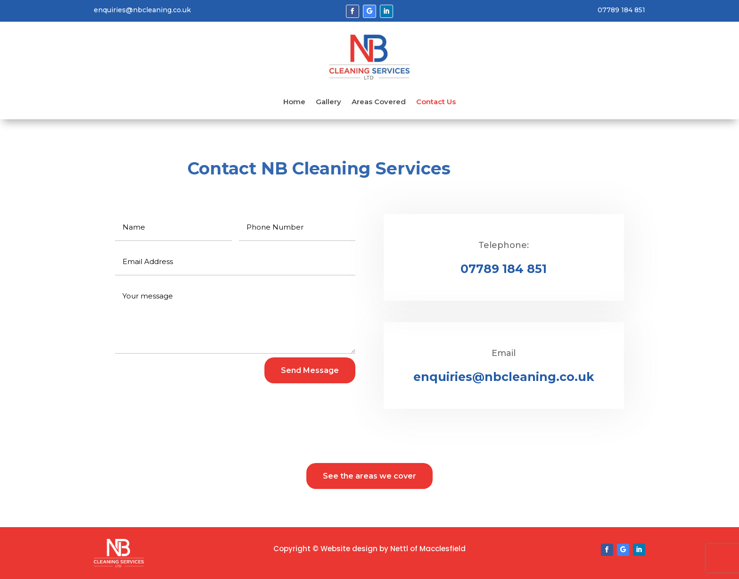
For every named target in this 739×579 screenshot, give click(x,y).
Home (294, 102)
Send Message (310, 370)
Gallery (328, 102)
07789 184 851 (503, 269)
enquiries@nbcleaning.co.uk (503, 377)
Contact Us (436, 102)
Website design (349, 549)
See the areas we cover (369, 475)
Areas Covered (379, 102)
